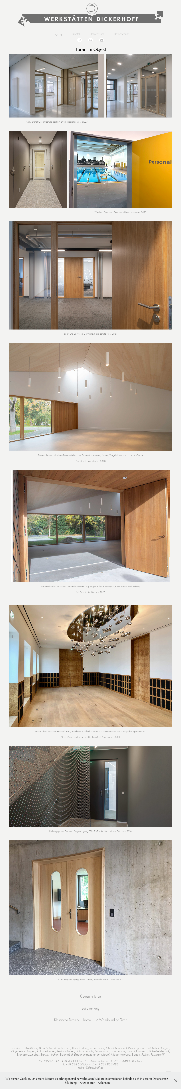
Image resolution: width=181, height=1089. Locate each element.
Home (57, 34)
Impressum (97, 34)
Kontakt (76, 34)
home (87, 1020)
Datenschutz (121, 34)
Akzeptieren (87, 1083)
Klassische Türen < (66, 1020)
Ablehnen (104, 1083)
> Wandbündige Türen (111, 1020)
